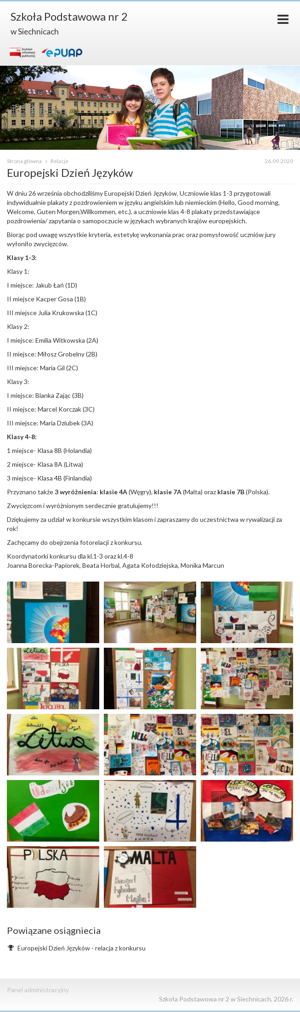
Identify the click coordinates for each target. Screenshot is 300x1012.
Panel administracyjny (38, 990)
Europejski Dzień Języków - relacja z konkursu (81, 948)
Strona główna (25, 161)
